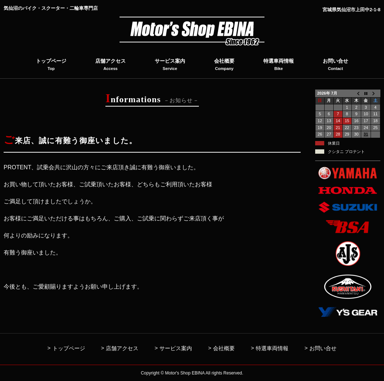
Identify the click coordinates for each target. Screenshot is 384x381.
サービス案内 (175, 348)
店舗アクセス (122, 348)
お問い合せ (323, 348)
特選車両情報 (272, 348)
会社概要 (224, 348)
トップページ (69, 348)
